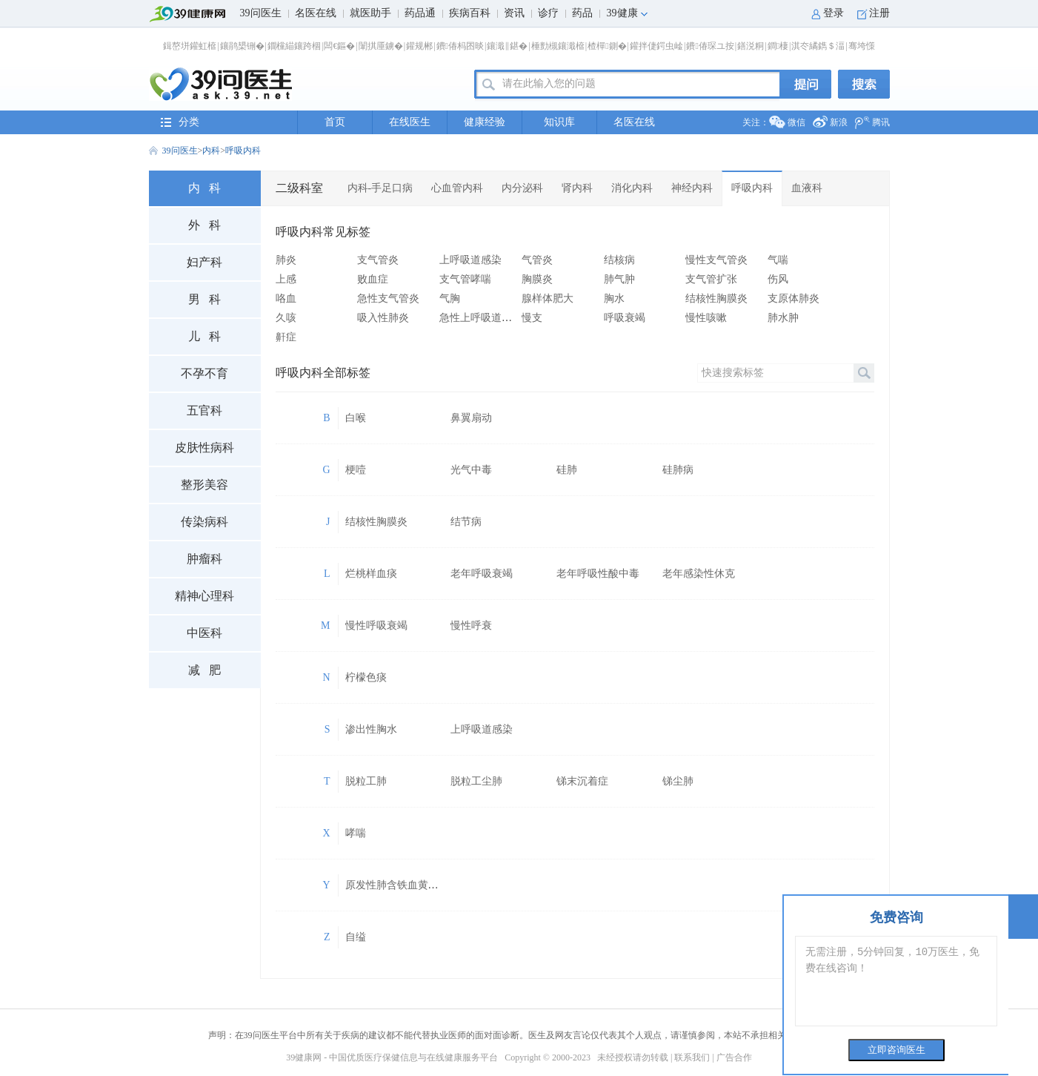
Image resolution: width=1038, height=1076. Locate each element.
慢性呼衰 (471, 625)
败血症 (372, 279)
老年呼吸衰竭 (481, 573)
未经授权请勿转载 (632, 1057)
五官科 (204, 410)
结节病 (466, 521)
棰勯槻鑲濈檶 (558, 46)
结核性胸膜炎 (716, 298)
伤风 (778, 279)
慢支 (532, 317)
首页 (335, 122)
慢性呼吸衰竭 (376, 625)
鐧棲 (778, 46)
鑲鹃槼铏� (242, 46)
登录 (833, 13)
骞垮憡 (861, 46)
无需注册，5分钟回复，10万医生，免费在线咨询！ (896, 981)
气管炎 (537, 259)
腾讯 (881, 122)
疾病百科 (469, 13)
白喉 (355, 417)
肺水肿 (783, 317)
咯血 (286, 298)
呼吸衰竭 (624, 317)
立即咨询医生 (896, 1049)
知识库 (559, 122)
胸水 (614, 298)
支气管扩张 (711, 279)
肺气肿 (619, 279)
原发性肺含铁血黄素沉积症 (407, 885)
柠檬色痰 (366, 677)
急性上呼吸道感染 (480, 317)
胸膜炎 (537, 279)
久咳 (286, 317)
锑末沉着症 (582, 781)
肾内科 (577, 188)
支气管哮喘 (465, 279)
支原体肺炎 (793, 298)
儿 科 (204, 336)
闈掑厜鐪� (381, 46)
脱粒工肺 (366, 781)
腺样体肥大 (547, 298)
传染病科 (204, 521)
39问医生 (261, 13)
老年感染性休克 (698, 573)
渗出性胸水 (371, 729)
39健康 (622, 13)
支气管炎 (378, 259)
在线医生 (409, 122)
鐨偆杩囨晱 (460, 46)
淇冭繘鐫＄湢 (818, 46)
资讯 (514, 13)
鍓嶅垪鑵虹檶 (189, 46)
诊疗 (548, 13)
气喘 (778, 259)
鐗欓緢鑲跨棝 (294, 46)
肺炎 (286, 259)
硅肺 (566, 469)
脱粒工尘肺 (476, 781)
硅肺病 (677, 469)
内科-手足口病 (380, 188)
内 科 (204, 188)
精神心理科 (204, 596)
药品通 (420, 13)
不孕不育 (204, 373)
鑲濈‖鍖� (507, 46)
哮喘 (355, 833)
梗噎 (355, 469)
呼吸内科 (243, 150)
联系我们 (692, 1057)
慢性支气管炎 (716, 259)
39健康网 (304, 1057)
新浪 (839, 122)
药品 (582, 13)
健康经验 (484, 122)
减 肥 (204, 670)
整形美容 (204, 484)
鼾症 (286, 337)
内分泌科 (522, 188)
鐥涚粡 (750, 46)
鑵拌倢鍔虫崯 (656, 46)
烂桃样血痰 (371, 573)
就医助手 (370, 13)
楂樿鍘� (607, 46)
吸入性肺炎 (383, 317)
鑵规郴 (419, 46)
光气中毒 (471, 469)
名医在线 (315, 13)
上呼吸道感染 (470, 259)
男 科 (204, 299)
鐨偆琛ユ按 (709, 46)
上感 (286, 279)
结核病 (619, 259)
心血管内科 (457, 188)
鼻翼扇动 (471, 417)
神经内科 (692, 188)
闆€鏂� (339, 46)
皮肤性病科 (204, 447)
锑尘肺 (677, 781)
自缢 (355, 937)
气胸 (449, 298)
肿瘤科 (204, 558)
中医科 (204, 633)
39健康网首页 (191, 14)
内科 (211, 150)
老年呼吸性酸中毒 (597, 573)
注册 (879, 13)
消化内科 (632, 188)
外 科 (204, 225)
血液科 (806, 188)
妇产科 (204, 262)
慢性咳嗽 (706, 317)
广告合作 (734, 1057)
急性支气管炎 (388, 298)
